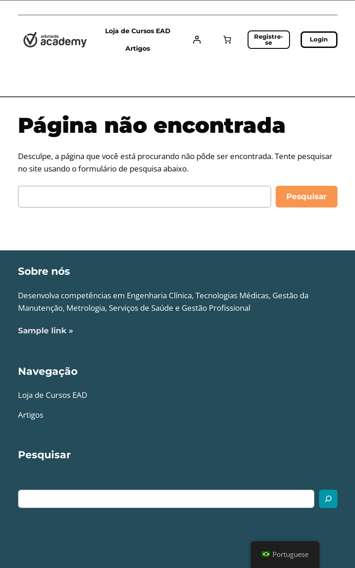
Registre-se (268, 39)
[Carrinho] (227, 40)
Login (319, 39)
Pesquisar (306, 196)
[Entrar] (197, 40)
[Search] (328, 499)
